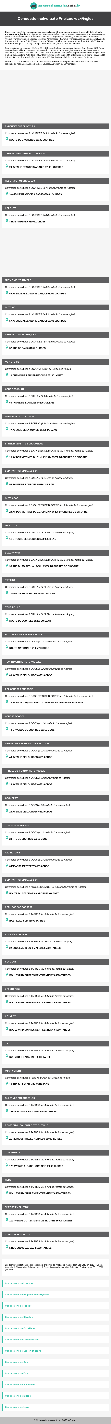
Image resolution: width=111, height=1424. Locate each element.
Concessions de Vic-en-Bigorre (23, 1351)
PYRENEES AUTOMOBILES (20, 126)
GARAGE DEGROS (15, 716)
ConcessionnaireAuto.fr (16, 32)
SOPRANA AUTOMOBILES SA (21, 471)
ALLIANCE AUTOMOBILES (20, 181)
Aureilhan (55, 64)
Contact (73, 1420)
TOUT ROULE (12, 607)
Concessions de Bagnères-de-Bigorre (27, 1294)
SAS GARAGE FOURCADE (19, 689)
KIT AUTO (10, 208)
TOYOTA (10, 580)
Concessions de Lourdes (19, 1283)
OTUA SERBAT (13, 1071)
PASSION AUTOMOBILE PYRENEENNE (26, 1125)
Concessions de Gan (16, 1362)
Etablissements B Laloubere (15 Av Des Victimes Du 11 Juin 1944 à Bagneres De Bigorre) (52, 51)
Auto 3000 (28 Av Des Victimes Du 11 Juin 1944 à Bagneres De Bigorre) (59, 55)
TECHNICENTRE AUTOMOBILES (23, 662)
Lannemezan (70, 64)
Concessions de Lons (17, 1407)
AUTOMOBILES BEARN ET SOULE (23, 634)
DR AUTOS (11, 525)
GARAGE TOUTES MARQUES (20, 335)
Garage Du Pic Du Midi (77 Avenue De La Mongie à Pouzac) (54, 50)
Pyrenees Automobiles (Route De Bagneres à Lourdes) (46, 36)
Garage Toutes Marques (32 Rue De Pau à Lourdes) (57, 43)
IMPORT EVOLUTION (17, 1207)
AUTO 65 (10, 307)
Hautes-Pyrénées (51, 34)
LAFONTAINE (12, 989)
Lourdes (46, 64)
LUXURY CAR (12, 553)
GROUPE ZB (11, 798)
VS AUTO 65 (12, 362)
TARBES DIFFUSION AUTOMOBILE (25, 153)
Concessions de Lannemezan (22, 1339)
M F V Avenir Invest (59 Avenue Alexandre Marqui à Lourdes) (56, 41)
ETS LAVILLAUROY (16, 934)
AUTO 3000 (11, 498)
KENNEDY (10, 1016)
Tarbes (38, 64)
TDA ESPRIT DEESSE (17, 825)
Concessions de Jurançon (20, 1384)
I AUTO (9, 1043)
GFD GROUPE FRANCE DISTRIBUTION (27, 744)
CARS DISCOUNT (14, 389)
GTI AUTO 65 (12, 853)
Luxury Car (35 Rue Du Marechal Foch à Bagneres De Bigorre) (65, 57)
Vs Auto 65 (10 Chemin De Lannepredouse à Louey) (56, 48)
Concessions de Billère (18, 1396)
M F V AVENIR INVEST (18, 280)
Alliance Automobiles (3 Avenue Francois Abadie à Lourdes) (66, 39)
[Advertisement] (55, 94)
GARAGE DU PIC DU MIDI (19, 416)
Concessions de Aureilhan (20, 1328)
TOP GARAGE (12, 1152)
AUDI (8, 1180)
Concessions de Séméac (19, 1317)
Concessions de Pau (16, 1373)
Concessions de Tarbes (18, 1306)
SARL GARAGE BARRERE (19, 907)
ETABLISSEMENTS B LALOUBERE (24, 444)
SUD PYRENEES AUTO (17, 1234)
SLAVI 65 (10, 962)
